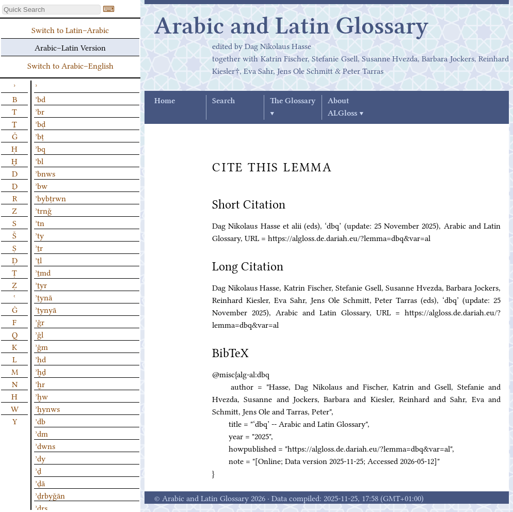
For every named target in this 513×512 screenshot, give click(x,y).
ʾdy (40, 457)
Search (223, 101)
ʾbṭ (39, 135)
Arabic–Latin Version (70, 47)
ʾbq (40, 148)
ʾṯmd (43, 272)
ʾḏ (38, 470)
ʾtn (39, 222)
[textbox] (51, 9)
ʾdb (40, 420)
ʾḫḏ (40, 371)
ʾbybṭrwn (50, 197)
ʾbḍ (40, 123)
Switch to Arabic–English (70, 65)
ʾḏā (40, 482)
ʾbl (39, 160)
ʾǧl (39, 334)
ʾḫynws (47, 408)
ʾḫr (40, 383)
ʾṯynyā (45, 309)
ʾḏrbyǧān (50, 495)
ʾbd (40, 98)
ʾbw (41, 185)
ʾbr (39, 111)
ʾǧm (41, 346)
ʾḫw (41, 396)
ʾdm (41, 433)
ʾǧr (39, 321)
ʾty (39, 235)
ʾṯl (38, 259)
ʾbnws (45, 173)
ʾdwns (45, 445)
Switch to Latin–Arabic (70, 29)
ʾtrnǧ (43, 210)
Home (164, 101)
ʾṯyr (41, 284)
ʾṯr (39, 247)
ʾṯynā (43, 296)
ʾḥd (40, 358)
